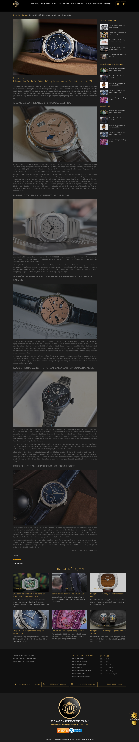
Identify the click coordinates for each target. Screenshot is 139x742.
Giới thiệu (107, 5)
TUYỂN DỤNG (97, 5)
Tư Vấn (73, 5)
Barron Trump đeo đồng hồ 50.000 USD (117, 77)
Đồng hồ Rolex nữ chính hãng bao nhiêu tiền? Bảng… (116, 42)
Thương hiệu (45, 5)
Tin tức (88, 5)
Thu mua (81, 5)
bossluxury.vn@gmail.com (27, 664)
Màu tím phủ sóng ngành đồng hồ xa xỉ (116, 99)
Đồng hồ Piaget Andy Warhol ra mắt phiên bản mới (116, 85)
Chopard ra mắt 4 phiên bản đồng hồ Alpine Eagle (117, 92)
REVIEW (66, 5)
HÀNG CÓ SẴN (56, 5)
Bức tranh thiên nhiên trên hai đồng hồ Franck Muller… (117, 70)
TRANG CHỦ (35, 5)
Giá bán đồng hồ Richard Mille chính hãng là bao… (116, 34)
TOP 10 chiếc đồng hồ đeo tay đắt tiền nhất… (117, 56)
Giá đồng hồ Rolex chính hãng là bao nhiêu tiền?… (116, 26)
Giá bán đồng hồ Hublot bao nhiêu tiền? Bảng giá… (117, 48)
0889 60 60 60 (29, 658)
